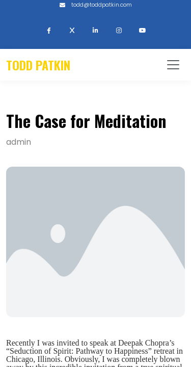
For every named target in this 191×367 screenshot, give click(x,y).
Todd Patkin (38, 64)
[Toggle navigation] (173, 64)
